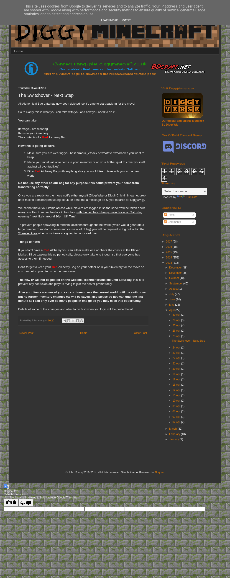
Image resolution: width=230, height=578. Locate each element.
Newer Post (26, 333)
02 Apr (176, 422)
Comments (172, 222)
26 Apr (176, 330)
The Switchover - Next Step (188, 340)
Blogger (159, 472)
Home (18, 51)
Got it (126, 20)
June (172, 299)
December (176, 267)
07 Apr (176, 411)
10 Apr (176, 400)
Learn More (109, 20)
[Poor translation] (25, 503)
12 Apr (176, 390)
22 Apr (176, 358)
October (174, 278)
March (173, 428)
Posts (169, 215)
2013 (169, 262)
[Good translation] (11, 503)
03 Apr (176, 416)
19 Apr (176, 374)
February (175, 434)
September (176, 283)
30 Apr (176, 314)
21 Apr (176, 363)
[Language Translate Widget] (184, 191)
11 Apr (176, 395)
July (172, 294)
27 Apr (176, 325)
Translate (187, 197)
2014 (169, 257)
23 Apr (176, 352)
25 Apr (176, 336)
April (172, 310)
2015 (169, 252)
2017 (169, 241)
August (174, 288)
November (176, 272)
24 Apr (176, 347)
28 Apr (176, 320)
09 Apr (176, 406)
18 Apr (176, 379)
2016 (169, 246)
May (172, 304)
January (174, 439)
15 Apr (176, 384)
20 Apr (176, 368)
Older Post (140, 333)
